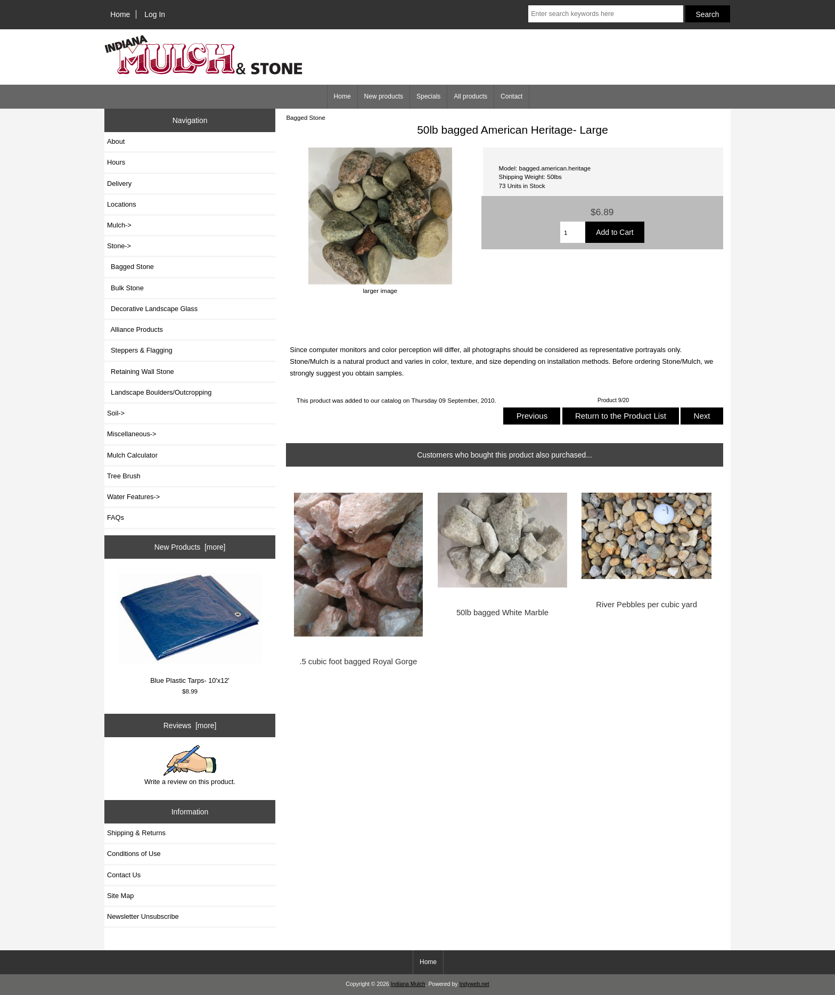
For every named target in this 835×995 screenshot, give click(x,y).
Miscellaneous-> (131, 434)
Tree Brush (124, 476)
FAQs (115, 517)
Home (120, 14)
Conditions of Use (134, 854)
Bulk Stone (125, 288)
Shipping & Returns (136, 833)
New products (383, 96)
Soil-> (116, 413)
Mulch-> (119, 225)
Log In (154, 14)
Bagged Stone (305, 117)
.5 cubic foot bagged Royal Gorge (358, 661)
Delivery (119, 183)
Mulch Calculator (132, 455)
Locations (121, 204)
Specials (428, 96)
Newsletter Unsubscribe (143, 916)
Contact (511, 96)
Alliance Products (135, 329)
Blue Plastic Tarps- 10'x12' (190, 628)
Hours (116, 162)
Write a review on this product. (189, 765)
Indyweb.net (474, 984)
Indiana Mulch (408, 984)
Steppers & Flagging (140, 350)
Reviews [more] (190, 725)
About (116, 141)
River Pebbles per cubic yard (646, 604)
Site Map (120, 896)
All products (470, 96)
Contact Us (124, 875)
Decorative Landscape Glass (152, 309)
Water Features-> (133, 497)
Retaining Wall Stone (140, 372)
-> (119, 246)
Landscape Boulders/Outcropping (159, 392)
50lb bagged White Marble (502, 612)
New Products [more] (190, 547)
